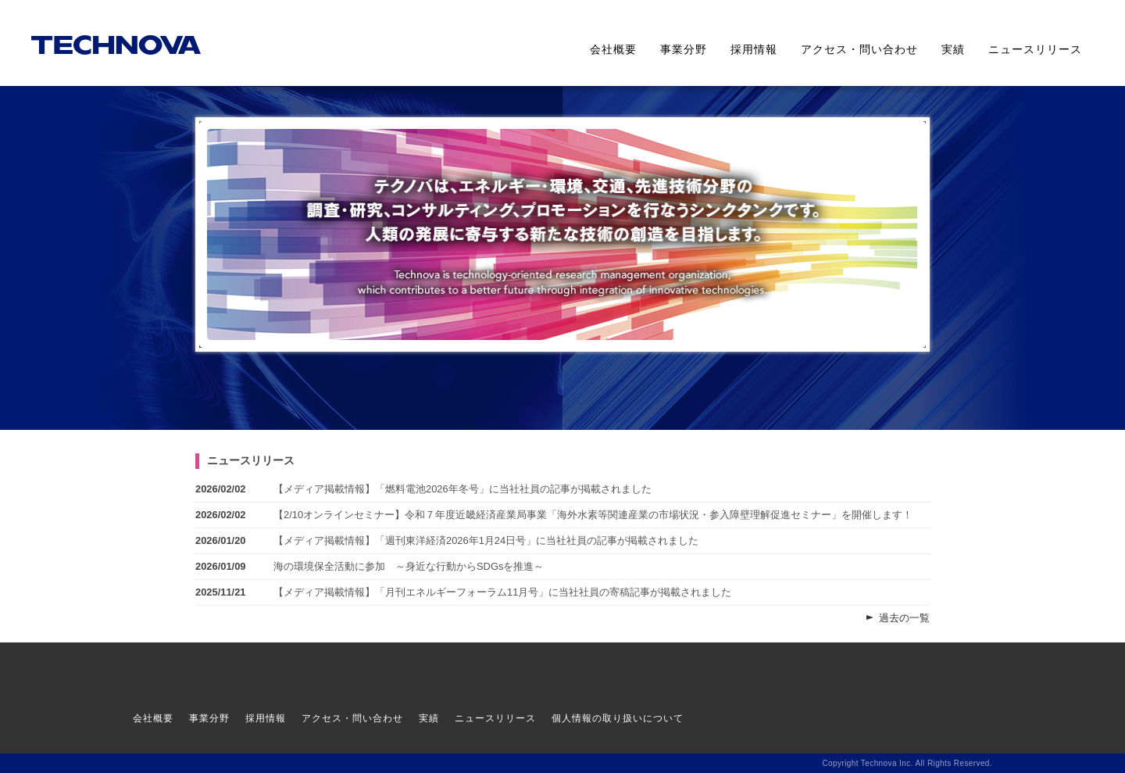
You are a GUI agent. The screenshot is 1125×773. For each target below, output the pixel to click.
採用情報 (753, 49)
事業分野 (683, 49)
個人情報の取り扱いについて (618, 718)
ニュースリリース (1035, 49)
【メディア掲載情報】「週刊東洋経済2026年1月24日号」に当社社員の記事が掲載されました (485, 540)
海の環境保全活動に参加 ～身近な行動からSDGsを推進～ (408, 566)
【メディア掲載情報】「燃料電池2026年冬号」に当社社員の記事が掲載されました (462, 489)
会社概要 (613, 49)
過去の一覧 (904, 618)
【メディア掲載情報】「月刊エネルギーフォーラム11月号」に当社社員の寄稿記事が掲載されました (502, 592)
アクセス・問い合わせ (859, 49)
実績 (953, 49)
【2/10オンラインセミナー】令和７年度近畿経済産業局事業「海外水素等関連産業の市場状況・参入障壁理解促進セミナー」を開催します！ (592, 515)
